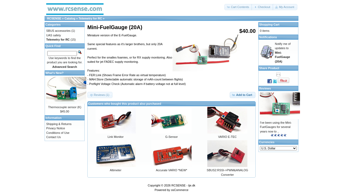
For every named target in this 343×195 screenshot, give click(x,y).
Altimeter (115, 170)
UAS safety (53, 35)
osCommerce (179, 190)
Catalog (70, 18)
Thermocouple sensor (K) (64, 107)
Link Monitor (116, 136)
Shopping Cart (269, 24)
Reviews (265, 88)
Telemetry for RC (90, 18)
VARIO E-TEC (227, 136)
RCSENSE (54, 18)
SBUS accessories (58, 30)
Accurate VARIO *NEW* (171, 170)
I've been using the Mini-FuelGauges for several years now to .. (276, 127)
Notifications (268, 37)
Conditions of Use (57, 132)
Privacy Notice (55, 128)
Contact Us (53, 137)
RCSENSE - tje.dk (183, 185)
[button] (238, 7)
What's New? (54, 73)
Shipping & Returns (59, 124)
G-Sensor (171, 136)
